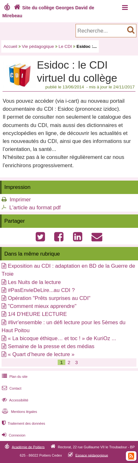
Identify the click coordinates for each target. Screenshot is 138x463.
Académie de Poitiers (28, 447)
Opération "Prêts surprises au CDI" (49, 298)
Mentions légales (19, 412)
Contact (11, 388)
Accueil (10, 46)
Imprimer (20, 200)
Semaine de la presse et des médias (51, 346)
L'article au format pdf (35, 208)
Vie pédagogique (38, 46)
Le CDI (65, 46)
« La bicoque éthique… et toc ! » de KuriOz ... (62, 338)
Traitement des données (23, 423)
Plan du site (14, 376)
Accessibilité (14, 400)
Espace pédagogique (91, 455)
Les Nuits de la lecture (34, 282)
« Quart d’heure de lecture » (41, 354)
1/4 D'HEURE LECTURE (37, 314)
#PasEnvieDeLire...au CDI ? (41, 290)
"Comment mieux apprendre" (42, 306)
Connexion (13, 435)
